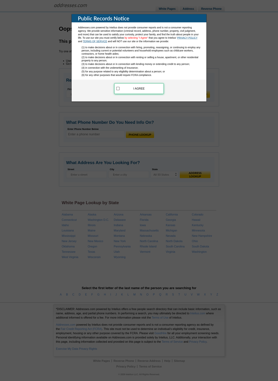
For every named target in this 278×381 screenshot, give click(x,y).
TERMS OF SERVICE (95, 40)
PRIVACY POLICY (187, 37)
